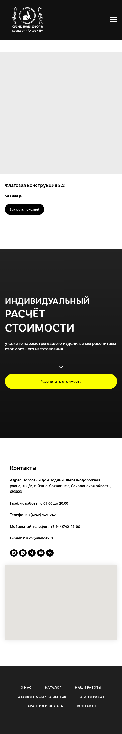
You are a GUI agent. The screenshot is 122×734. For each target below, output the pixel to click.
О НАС (26, 687)
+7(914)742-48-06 (65, 526)
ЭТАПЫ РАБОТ (92, 697)
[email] (41, 553)
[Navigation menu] (113, 19)
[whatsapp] (23, 553)
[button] (61, 381)
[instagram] (14, 553)
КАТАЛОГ (53, 687)
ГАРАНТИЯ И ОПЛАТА (44, 706)
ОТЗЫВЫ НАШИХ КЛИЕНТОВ (42, 697)
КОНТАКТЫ (86, 706)
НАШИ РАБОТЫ (88, 687)
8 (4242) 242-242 (42, 514)
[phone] (32, 553)
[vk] (50, 553)
